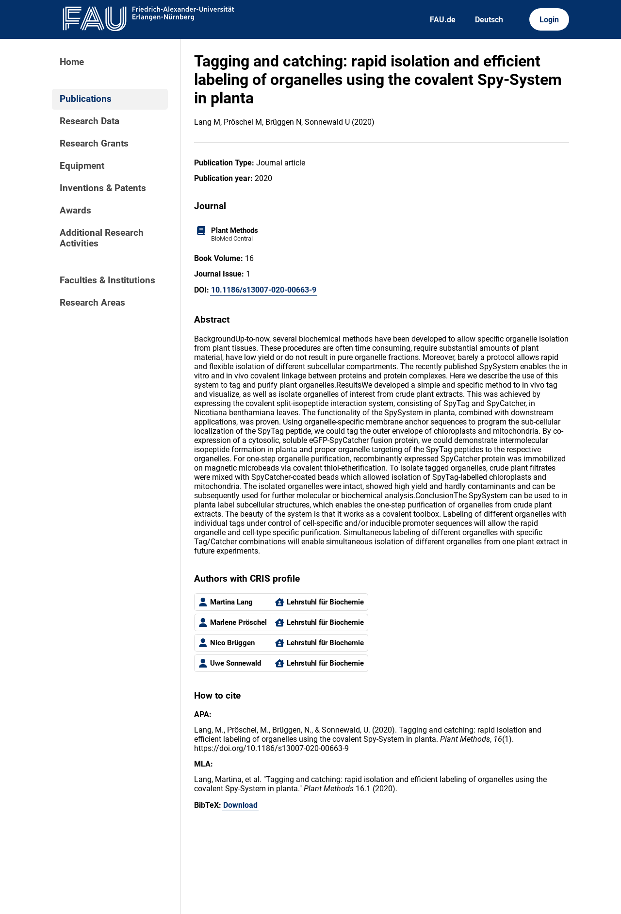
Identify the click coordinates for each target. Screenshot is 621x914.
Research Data (89, 121)
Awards (75, 210)
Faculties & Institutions (107, 280)
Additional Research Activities (102, 238)
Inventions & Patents (103, 188)
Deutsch (489, 19)
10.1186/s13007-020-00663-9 (263, 289)
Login (549, 19)
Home (72, 62)
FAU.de (443, 19)
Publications (86, 99)
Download (240, 805)
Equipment (82, 166)
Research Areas (92, 302)
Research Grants (94, 143)
